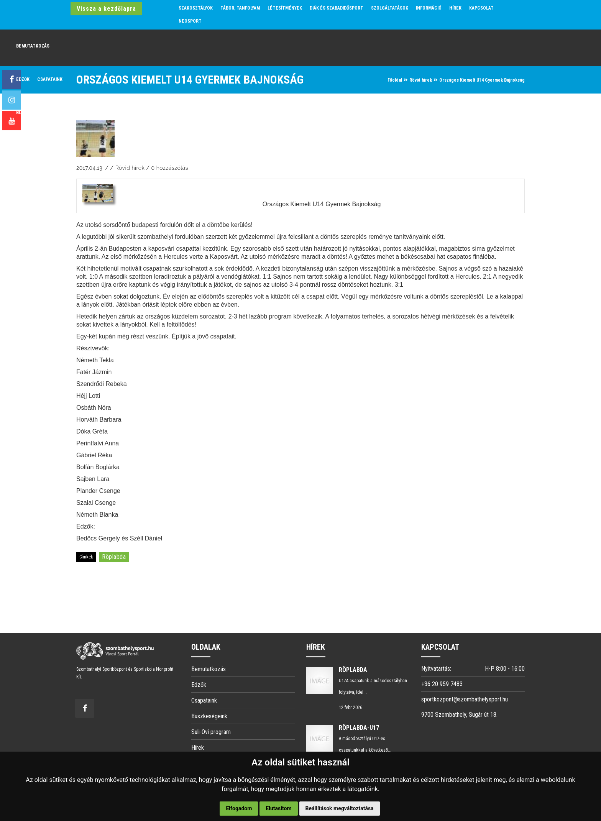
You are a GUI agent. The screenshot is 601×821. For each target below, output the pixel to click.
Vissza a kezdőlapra (106, 8)
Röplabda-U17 (359, 727)
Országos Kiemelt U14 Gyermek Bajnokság (322, 204)
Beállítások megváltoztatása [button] (339, 808)
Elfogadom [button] (239, 808)
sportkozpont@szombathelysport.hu (464, 699)
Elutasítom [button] (278, 808)
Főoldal (395, 80)
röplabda (114, 556)
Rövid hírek (420, 80)
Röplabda (353, 669)
